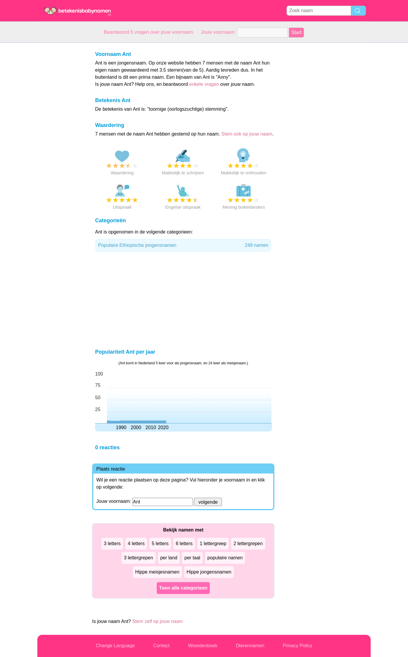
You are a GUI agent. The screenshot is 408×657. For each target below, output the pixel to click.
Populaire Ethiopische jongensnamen (183, 245)
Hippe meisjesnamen (157, 571)
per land (168, 557)
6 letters (184, 543)
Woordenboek (202, 645)
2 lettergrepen (248, 543)
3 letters (112, 543)
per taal (192, 557)
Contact (161, 645)
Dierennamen (250, 645)
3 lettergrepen (138, 557)
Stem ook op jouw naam (246, 133)
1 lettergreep (213, 543)
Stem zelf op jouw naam (157, 621)
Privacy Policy (297, 645)
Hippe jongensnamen (209, 571)
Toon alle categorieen (183, 587)
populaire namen (225, 557)
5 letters (160, 543)
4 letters (136, 543)
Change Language (115, 645)
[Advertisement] (61, 131)
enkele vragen (204, 84)
